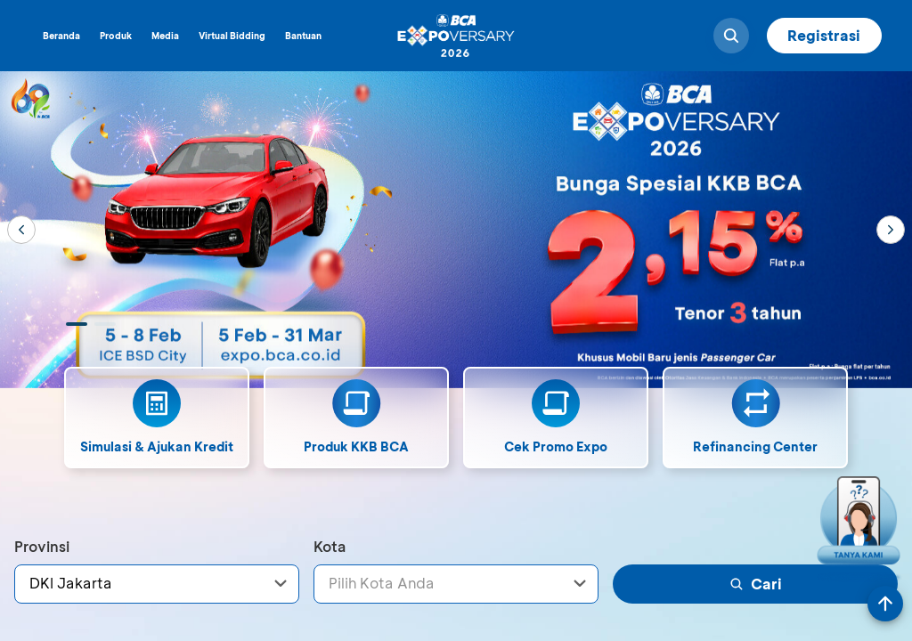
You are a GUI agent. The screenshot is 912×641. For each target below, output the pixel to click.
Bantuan (303, 35)
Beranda (61, 35)
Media (165, 35)
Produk (116, 35)
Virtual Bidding (232, 35)
